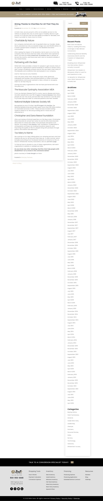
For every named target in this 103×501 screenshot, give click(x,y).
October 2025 (72, 108)
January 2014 (72, 343)
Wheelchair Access (74, 446)
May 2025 (71, 122)
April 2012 (71, 403)
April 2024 (71, 145)
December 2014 (73, 311)
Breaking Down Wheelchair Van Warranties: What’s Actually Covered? (76, 65)
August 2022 (72, 196)
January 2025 (72, 125)
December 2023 (73, 156)
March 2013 (71, 371)
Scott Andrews (41, 28)
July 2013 (70, 360)
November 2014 (73, 314)
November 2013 (73, 349)
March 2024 (71, 148)
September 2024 (73, 130)
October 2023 (72, 162)
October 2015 (72, 283)
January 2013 (72, 377)
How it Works (33, 475)
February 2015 (72, 305)
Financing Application (70, 477)
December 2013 (73, 346)
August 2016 (71, 254)
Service (70, 438)
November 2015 (73, 280)
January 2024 (72, 153)
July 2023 (71, 171)
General (70, 418)
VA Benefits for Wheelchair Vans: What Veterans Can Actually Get (76, 79)
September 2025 (73, 110)
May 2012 (70, 400)
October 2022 (72, 191)
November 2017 (73, 225)
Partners (29, 157)
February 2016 (72, 271)
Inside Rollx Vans (73, 421)
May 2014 (71, 331)
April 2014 (71, 334)
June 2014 (71, 328)
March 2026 (71, 96)
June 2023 (71, 174)
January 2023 (72, 185)
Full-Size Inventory (51, 482)
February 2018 (72, 217)
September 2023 (73, 165)
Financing (57, 9)
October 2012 (72, 386)
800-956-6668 (16, 478)
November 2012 (73, 383)
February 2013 (72, 374)
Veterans (71, 444)
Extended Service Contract (72, 479)
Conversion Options (35, 479)
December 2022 (73, 188)
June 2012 (71, 397)
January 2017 (72, 239)
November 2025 (73, 105)
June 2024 (71, 139)
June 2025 (71, 119)
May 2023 (71, 176)
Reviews (87, 475)
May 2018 (71, 214)
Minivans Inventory (52, 479)
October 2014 (72, 317)
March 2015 (71, 303)
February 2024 (72, 151)
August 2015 (71, 288)
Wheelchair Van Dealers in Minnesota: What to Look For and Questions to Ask (77, 72)
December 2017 (73, 222)
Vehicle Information (38, 9)
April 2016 (71, 265)
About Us (74, 9)
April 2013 (71, 369)
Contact (81, 9)
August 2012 (71, 392)
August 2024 (72, 133)
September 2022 (73, 194)
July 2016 (70, 257)
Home (20, 9)
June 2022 (71, 199)
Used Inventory (50, 477)
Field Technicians (73, 415)
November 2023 (73, 159)
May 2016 (71, 262)
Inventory (27, 9)
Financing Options (69, 475)
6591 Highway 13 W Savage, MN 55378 (17, 483)
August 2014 (71, 323)
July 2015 (70, 291)
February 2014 (72, 340)
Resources (65, 9)
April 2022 (71, 205)
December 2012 (73, 380)
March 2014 (71, 337)
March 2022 (71, 208)
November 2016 (73, 245)
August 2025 (72, 113)
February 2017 (72, 237)
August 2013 (71, 357)
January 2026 (72, 102)
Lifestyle (23, 157)
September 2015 (73, 285)
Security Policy (67, 498)
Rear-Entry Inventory (52, 487)
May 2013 (70, 366)
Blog (86, 477)
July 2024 (71, 136)
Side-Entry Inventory (52, 484)
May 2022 (71, 202)
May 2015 (71, 297)
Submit (84, 23)
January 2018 (72, 219)
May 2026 (71, 90)
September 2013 (73, 354)
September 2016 (73, 251)
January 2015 (72, 308)
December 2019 (73, 211)
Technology (71, 441)
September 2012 (73, 389)
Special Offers (50, 489)
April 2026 (71, 93)
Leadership (71, 424)
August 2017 (71, 231)
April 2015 (71, 300)
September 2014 (73, 320)
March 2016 (71, 268)
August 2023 (72, 168)
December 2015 (73, 277)
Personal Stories (73, 432)
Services (49, 9)
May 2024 (71, 142)
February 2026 (72, 99)
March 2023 (71, 182)
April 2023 (71, 179)
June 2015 (71, 294)
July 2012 (70, 394)
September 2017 (73, 228)
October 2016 (72, 248)
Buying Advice (72, 412)
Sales (69, 435)
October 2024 (72, 128)
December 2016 (73, 242)
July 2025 (71, 116)
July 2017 (70, 234)
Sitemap (88, 479)
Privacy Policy (55, 498)
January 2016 (72, 274)
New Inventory (50, 475)
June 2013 (71, 363)
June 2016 (71, 260)
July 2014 (71, 326)
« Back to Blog (16, 163)
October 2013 (72, 351)
